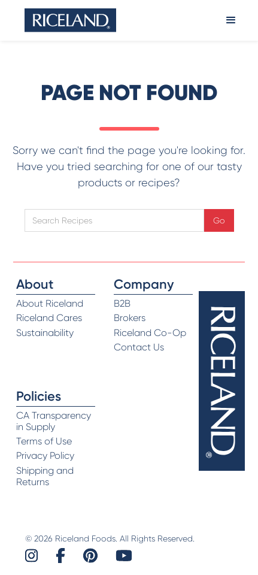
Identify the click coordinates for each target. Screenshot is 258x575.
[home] (71, 20)
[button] (231, 20)
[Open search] (114, 220)
